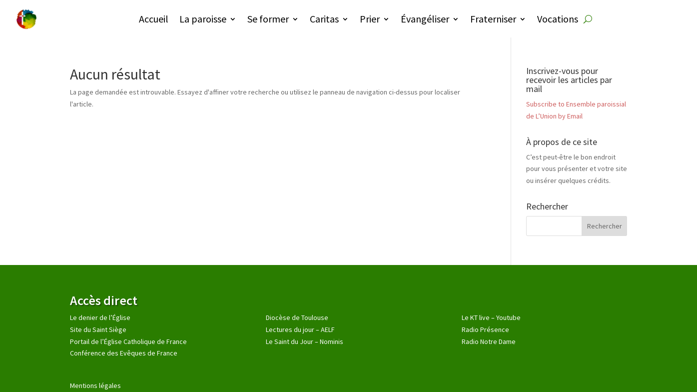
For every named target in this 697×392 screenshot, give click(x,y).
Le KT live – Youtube (491, 317)
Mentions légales (95, 385)
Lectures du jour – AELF (300, 329)
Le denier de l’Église (100, 317)
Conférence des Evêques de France (123, 353)
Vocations (557, 18)
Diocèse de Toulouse (297, 317)
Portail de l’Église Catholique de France (128, 341)
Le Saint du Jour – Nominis (304, 341)
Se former (268, 18)
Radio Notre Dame (489, 341)
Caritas (324, 18)
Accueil (153, 18)
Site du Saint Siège (98, 329)
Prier (370, 18)
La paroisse (202, 18)
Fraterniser (493, 18)
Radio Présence (485, 329)
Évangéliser (425, 18)
